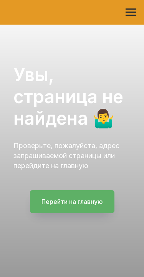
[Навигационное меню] (131, 12)
